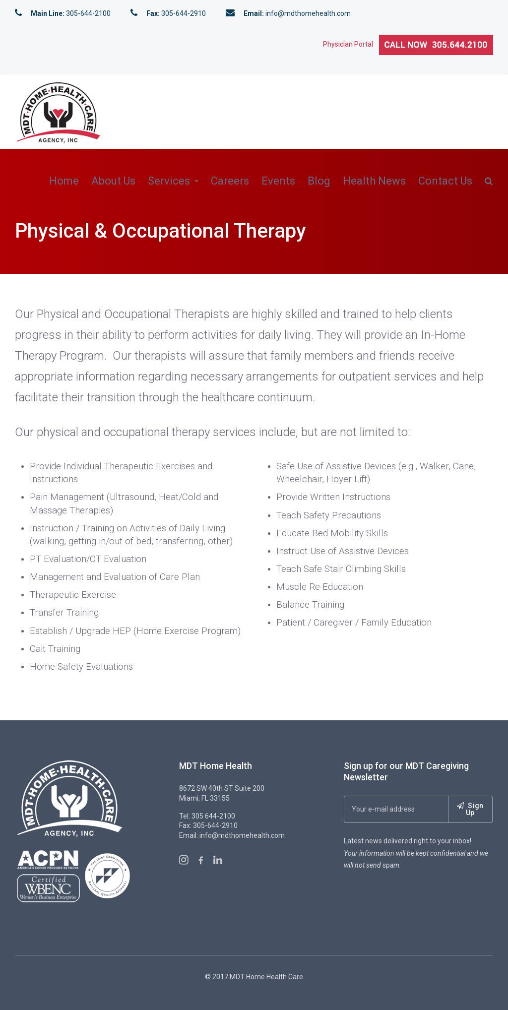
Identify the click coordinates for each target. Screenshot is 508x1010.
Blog (319, 181)
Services (169, 181)
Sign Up (470, 809)
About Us (113, 181)
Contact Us (445, 181)
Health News (374, 181)
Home (64, 181)
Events (278, 181)
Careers (230, 181)
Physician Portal (351, 44)
